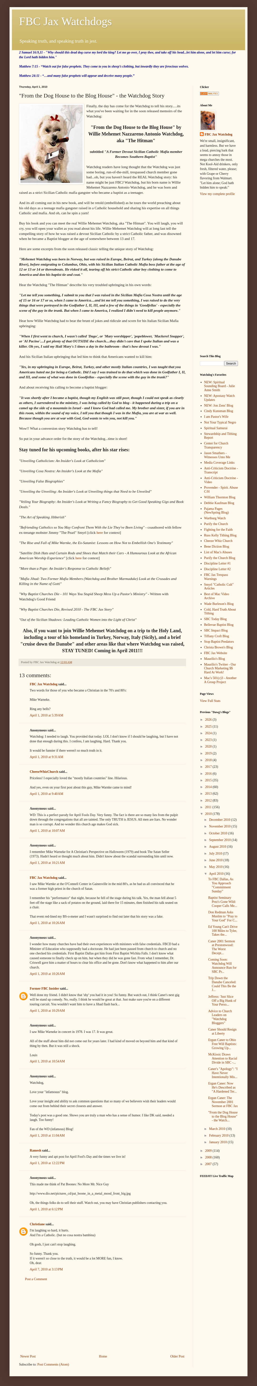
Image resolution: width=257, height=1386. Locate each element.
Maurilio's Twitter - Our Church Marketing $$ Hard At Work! (220, 668)
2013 (209, 793)
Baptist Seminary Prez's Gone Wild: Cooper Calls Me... (222, 902)
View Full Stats (210, 701)
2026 (209, 719)
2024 (209, 733)
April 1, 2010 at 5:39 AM (46, 715)
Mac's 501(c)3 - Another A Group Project (220, 680)
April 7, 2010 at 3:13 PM (46, 1269)
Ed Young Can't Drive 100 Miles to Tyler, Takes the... (222, 931)
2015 (209, 780)
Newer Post (28, 1356)
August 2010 (218, 846)
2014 (209, 787)
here (100, 532)
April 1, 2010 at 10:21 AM (47, 863)
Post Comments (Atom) (53, 1364)
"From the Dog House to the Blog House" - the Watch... (223, 1116)
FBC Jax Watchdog (43, 684)
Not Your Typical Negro (220, 422)
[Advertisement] (219, 275)
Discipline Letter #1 (217, 563)
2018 (209, 760)
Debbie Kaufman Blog (219, 503)
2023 (209, 740)
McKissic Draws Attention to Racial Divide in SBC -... (222, 1058)
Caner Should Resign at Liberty (222, 1031)
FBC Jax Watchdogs (65, 21)
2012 (209, 800)
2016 (209, 773)
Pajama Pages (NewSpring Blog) (216, 511)
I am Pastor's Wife (216, 416)
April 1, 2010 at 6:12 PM (46, 1209)
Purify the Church (216, 524)
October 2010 (218, 833)
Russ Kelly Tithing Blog (220, 535)
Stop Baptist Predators (219, 641)
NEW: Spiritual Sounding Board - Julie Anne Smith (219, 386)
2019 (209, 753)
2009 (209, 1151)
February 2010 (219, 1135)
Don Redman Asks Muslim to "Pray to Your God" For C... (222, 916)
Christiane (37, 1224)
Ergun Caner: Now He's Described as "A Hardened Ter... (222, 1087)
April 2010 (216, 873)
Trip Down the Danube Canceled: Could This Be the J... (222, 984)
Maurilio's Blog (214, 659)
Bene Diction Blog (216, 546)
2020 (209, 746)
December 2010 (220, 820)
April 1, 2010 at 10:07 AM (47, 830)
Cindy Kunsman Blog (218, 411)
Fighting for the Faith (218, 529)
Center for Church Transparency (216, 445)
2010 (209, 814)
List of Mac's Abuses (218, 552)
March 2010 (217, 1129)
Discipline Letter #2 (217, 569)
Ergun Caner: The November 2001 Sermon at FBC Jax (223, 1102)
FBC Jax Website (215, 653)
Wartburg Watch (215, 518)
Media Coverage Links (219, 462)
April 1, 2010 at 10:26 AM (47, 923)
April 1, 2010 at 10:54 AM (47, 1061)
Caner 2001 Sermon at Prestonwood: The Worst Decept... (221, 947)
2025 (209, 726)
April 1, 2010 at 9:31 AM (46, 757)
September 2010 (220, 840)
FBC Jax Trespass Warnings (216, 577)
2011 (209, 807)
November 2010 (220, 826)
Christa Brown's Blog (218, 647)
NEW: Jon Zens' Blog (218, 405)
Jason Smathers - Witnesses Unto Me (217, 455)
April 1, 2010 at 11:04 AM (47, 1135)
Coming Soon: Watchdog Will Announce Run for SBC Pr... (222, 965)
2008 (209, 1157)
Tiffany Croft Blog (216, 636)
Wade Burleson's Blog (219, 604)
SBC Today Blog (215, 619)
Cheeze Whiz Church (218, 541)
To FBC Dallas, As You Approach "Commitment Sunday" (220, 885)
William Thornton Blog (219, 497)
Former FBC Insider (44, 988)
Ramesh (35, 1150)
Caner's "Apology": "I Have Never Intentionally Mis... (222, 1073)
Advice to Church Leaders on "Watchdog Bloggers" (220, 1017)
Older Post (177, 1356)
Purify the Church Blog (219, 558)
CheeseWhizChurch (44, 771)
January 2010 (218, 1142)
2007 (209, 1164)
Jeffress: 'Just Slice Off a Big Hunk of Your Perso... (222, 1001)
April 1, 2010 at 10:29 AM (47, 1010)
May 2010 (216, 867)
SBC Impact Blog (216, 630)
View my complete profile (217, 194)
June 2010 (216, 860)
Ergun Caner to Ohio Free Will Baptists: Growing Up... (222, 1044)
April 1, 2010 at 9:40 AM (46, 794)
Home (103, 1356)
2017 (209, 766)
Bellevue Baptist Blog (219, 625)
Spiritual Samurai (215, 428)
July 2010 (216, 853)
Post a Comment (36, 1279)
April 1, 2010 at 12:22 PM (47, 1163)
